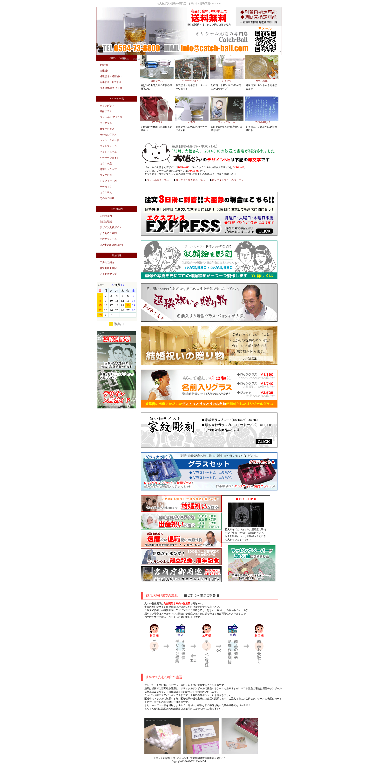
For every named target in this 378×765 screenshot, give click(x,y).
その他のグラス (108, 134)
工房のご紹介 (107, 262)
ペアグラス (157, 122)
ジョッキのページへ (158, 180)
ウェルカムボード (109, 140)
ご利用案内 (106, 215)
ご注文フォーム (108, 239)
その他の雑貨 (107, 198)
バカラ (191, 122)
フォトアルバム (108, 152)
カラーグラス (107, 128)
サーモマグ (106, 186)
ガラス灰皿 (262, 80)
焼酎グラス (157, 80)
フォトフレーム (226, 122)
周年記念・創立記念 (111, 82)
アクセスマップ (108, 274)
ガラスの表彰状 (261, 122)
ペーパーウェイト (191, 80)
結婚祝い (104, 64)
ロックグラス (107, 105)
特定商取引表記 (108, 268)
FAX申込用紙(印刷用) (111, 244)
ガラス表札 (106, 192)
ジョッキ (226, 80)
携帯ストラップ (108, 169)
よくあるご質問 (108, 233)
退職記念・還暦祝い (111, 76)
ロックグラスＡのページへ (190, 180)
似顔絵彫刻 (106, 221)
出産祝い (104, 70)
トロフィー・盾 (108, 180)
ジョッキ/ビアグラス (111, 117)
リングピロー (107, 175)
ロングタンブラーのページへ (227, 180)
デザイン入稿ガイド (111, 227)
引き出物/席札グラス (111, 88)
